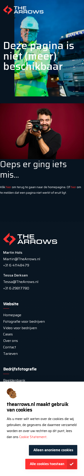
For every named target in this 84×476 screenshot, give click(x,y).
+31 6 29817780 (16, 288)
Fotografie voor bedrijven (24, 321)
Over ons (10, 340)
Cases (8, 334)
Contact (9, 347)
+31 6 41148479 (16, 265)
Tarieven (11, 353)
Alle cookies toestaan (47, 464)
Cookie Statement (33, 437)
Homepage (12, 315)
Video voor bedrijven (20, 328)
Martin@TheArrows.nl (21, 259)
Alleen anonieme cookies (53, 450)
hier (8, 187)
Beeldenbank (14, 380)
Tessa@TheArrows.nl (20, 282)
